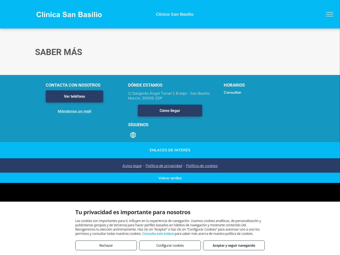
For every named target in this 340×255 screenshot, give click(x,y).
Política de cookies (202, 165)
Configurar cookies (170, 245)
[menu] (329, 14)
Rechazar (106, 245)
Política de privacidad (164, 165)
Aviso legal (132, 165)
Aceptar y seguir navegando (234, 245)
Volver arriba (170, 178)
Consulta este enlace (158, 233)
